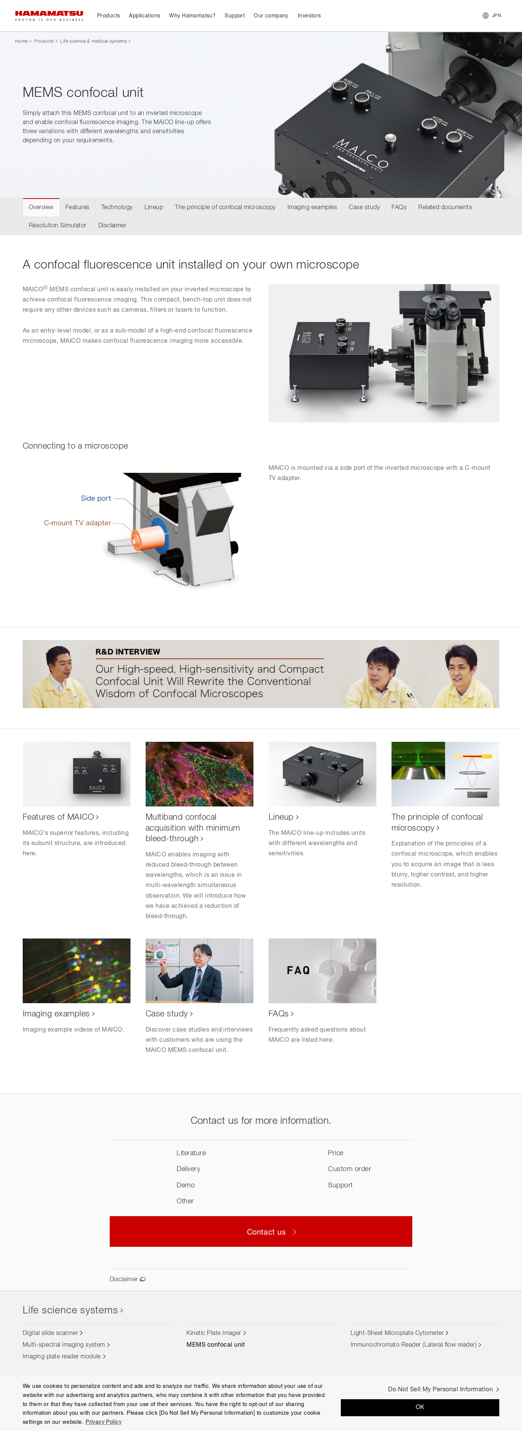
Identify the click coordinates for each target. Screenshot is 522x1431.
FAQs (399, 208)
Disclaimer (112, 226)
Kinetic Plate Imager (213, 1333)
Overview (41, 208)
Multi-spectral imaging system (64, 1345)
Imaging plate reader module (62, 1357)
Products (44, 41)
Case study (364, 208)
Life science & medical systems (93, 41)
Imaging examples (312, 208)
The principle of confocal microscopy (225, 208)
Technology (117, 208)
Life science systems (70, 1311)
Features (77, 208)
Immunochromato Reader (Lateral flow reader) (414, 1345)
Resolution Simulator (58, 226)
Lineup (153, 208)
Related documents (445, 208)
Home (21, 41)
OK (420, 1408)
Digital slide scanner (50, 1333)
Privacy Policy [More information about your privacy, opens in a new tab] (103, 1422)
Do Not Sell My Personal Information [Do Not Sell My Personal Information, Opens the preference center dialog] (440, 1390)
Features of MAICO (58, 817)
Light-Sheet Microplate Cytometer (397, 1333)
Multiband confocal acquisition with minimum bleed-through (193, 828)
